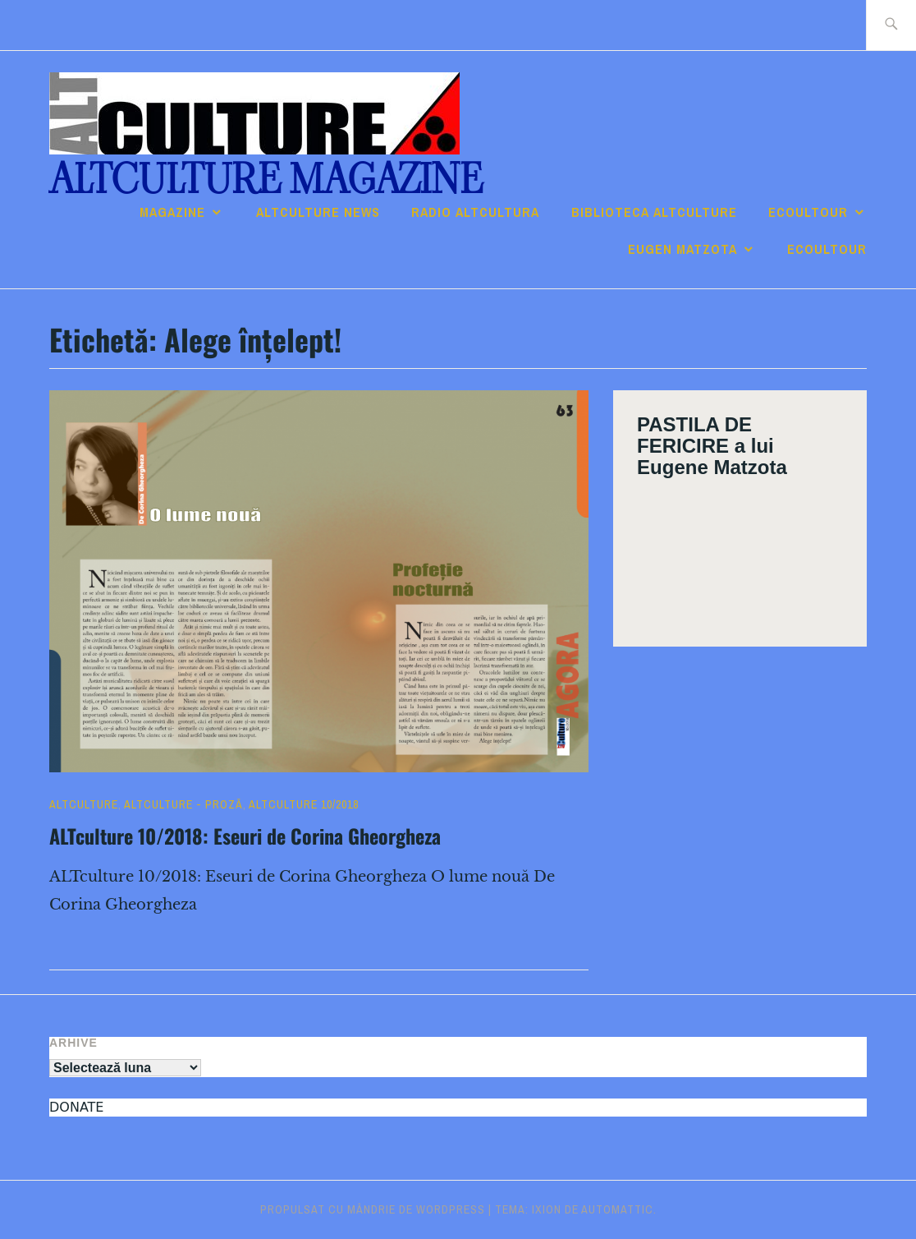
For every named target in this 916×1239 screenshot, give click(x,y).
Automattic (617, 1209)
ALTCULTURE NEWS (318, 212)
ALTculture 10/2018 (304, 804)
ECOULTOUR (808, 212)
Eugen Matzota (682, 249)
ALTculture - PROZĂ (183, 804)
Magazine (172, 212)
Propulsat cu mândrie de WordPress (372, 1209)
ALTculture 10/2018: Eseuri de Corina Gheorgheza (245, 835)
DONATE (76, 1107)
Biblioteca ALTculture (654, 212)
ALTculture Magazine (266, 179)
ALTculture (83, 804)
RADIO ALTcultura (475, 212)
